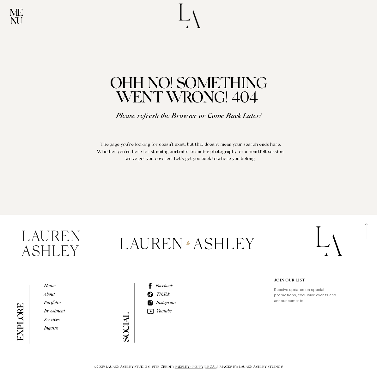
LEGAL (210, 367)
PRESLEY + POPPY (189, 367)
